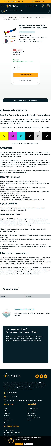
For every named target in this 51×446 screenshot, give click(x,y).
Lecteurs (6, 415)
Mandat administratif (10, 435)
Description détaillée (20, 100)
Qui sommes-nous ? (32, 409)
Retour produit (31, 413)
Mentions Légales (9, 430)
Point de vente (8, 420)
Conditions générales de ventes (13, 432)
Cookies (6, 422)
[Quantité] (15, 68)
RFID (5, 411)
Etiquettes (7, 413)
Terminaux (7, 418)
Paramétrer (28, 444)
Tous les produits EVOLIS (24, 309)
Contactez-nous (31, 411)
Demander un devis (31, 6)
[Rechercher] (25, 11)
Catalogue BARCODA (33, 418)
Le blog (29, 420)
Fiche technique (32, 100)
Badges (6, 409)
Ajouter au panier (25, 75)
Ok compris (19, 444)
